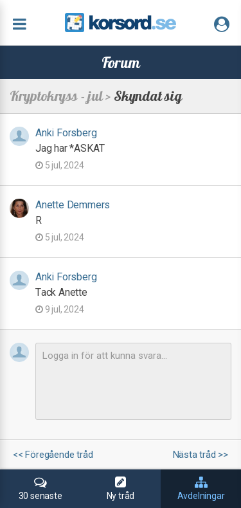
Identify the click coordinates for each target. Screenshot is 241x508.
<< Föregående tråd (53, 455)
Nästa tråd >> (200, 455)
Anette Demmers (72, 205)
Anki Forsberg (65, 133)
